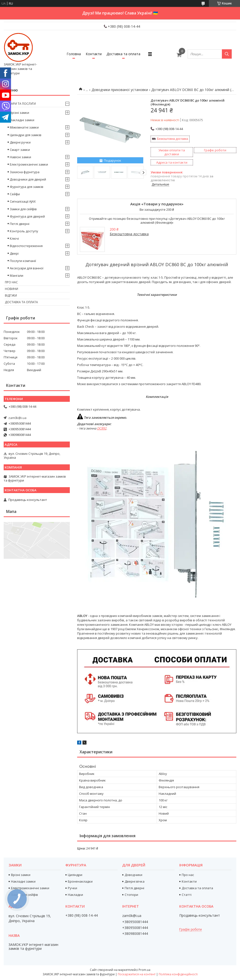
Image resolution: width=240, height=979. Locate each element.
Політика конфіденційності (178, 974)
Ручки (72, 888)
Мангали (16, 275)
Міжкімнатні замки (24, 127)
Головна (74, 54)
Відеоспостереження (26, 246)
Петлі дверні (19, 224)
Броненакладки (80, 881)
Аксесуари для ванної (26, 268)
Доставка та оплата (123, 54)
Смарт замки (20, 149)
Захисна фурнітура (24, 172)
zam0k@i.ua (17, 418)
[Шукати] (227, 54)
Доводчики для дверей (28, 179)
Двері (14, 253)
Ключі (14, 238)
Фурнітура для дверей (27, 216)
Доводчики (133, 875)
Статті (187, 894)
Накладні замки (22, 120)
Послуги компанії (23, 261)
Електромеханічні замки (29, 164)
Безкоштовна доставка (172, 139)
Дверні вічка (134, 881)
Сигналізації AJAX (23, 201)
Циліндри (75, 875)
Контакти (94, 54)
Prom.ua (144, 970)
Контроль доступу (24, 231)
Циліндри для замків (25, 135)
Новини (11, 289)
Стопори (131, 894)
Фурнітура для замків (26, 186)
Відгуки (11, 295)
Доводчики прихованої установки (120, 89)
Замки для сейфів (23, 209)
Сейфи (15, 194)
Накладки (75, 894)
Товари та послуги (20, 104)
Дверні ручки (20, 142)
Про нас (11, 282)
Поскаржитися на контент (137, 974)
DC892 (101, 428)
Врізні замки (19, 112)
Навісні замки (20, 157)
